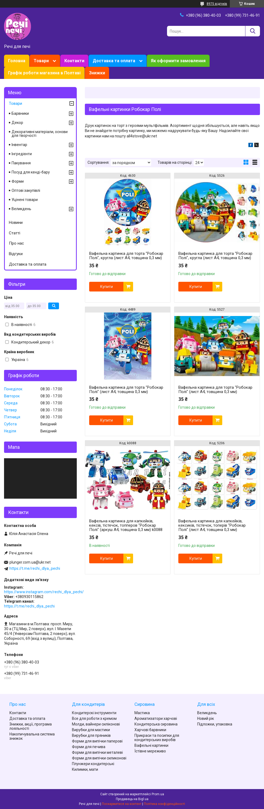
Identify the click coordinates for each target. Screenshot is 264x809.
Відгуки (16, 253)
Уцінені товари (25, 199)
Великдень (21, 209)
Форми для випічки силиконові (99, 758)
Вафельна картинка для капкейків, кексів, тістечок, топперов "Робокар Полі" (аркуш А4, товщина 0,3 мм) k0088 (125, 525)
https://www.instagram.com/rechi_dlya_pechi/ (44, 592)
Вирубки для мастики (91, 730)
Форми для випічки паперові (97, 741)
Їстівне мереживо (150, 751)
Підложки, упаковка (214, 724)
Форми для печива (88, 747)
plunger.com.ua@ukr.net (30, 562)
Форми (18, 181)
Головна (16, 60)
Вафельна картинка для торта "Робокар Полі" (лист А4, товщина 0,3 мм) (126, 389)
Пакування (21, 163)
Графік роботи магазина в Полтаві (44, 72)
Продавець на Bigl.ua (132, 799)
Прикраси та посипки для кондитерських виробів (156, 737)
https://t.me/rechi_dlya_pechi (34, 568)
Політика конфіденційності (164, 804)
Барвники (20, 113)
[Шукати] (252, 31)
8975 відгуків (217, 4)
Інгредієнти (22, 154)
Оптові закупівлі (26, 190)
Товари (41, 60)
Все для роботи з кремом (94, 718)
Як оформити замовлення (178, 60)
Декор (17, 122)
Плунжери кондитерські (93, 764)
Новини (16, 222)
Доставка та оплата (114, 60)
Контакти (74, 60)
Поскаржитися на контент (121, 804)
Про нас (16, 243)
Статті (14, 233)
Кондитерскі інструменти (94, 713)
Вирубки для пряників (91, 735)
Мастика (142, 713)
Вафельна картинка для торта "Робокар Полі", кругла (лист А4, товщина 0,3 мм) (126, 255)
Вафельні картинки (151, 745)
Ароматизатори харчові (155, 718)
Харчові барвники (150, 730)
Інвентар (19, 145)
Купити (106, 286)
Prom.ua (158, 794)
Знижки (97, 72)
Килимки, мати (85, 769)
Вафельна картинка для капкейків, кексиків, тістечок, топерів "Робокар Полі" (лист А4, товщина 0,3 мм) (212, 525)
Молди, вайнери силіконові (96, 724)
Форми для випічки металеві (97, 752)
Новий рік (205, 718)
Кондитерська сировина (156, 724)
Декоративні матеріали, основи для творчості (40, 134)
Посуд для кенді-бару (31, 172)
